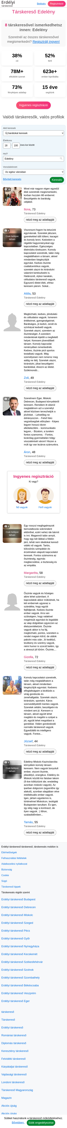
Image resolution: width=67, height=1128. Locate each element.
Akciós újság (9, 1105)
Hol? (5, 153)
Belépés (41, 3)
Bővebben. (18, 1122)
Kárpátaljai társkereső (14, 1066)
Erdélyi (8, 4)
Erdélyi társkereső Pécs (15, 930)
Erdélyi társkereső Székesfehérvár (22, 961)
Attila (27, 293)
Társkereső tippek (11, 886)
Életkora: (7, 140)
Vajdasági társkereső (14, 1074)
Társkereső (8, 1019)
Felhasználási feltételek (13, 858)
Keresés (57, 179)
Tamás (28, 822)
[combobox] (33, 159)
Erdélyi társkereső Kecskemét (19, 954)
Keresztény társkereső (14, 1051)
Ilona (27, 209)
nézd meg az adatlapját (40, 219)
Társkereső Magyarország (17, 1090)
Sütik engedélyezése (41, 1122)
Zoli (26, 377)
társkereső (7, 1011)
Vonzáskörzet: (10, 167)
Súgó (4, 881)
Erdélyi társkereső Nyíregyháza (20, 946)
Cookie (5, 875)
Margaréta (31, 572)
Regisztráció (56, 3)
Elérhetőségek (9, 852)
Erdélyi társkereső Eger (15, 1001)
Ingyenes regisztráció (33, 105)
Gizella (28, 657)
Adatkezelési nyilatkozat (14, 864)
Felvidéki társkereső (13, 1058)
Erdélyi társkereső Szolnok (17, 969)
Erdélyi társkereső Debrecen (18, 907)
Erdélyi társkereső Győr (15, 938)
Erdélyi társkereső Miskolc (17, 915)
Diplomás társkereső (13, 1043)
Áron (27, 452)
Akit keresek (9, 128)
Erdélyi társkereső (12, 1027)
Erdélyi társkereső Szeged (17, 922)
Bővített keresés (12, 179)
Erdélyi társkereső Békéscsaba (20, 985)
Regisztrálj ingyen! (46, 41)
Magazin (6, 1097)
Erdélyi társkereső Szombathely (20, 977)
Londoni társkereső (13, 1082)
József (28, 741)
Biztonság (6, 869)
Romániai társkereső (13, 1035)
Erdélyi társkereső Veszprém (18, 993)
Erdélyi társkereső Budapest (18, 899)
